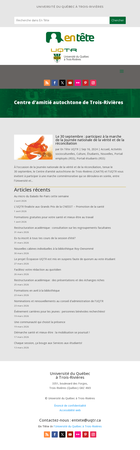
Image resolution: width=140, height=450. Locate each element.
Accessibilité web (70, 410)
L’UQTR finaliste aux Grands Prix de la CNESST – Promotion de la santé (59, 206)
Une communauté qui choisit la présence (39, 322)
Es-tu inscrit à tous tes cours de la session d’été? (45, 238)
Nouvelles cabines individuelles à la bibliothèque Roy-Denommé (54, 248)
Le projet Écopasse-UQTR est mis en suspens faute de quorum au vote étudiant (64, 259)
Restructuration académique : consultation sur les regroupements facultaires (62, 228)
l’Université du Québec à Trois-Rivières (78, 426)
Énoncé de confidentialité (70, 405)
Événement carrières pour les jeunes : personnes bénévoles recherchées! (59, 311)
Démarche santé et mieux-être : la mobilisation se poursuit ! (52, 332)
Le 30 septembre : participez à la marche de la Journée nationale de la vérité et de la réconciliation (89, 140)
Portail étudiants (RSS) (91, 158)
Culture (81, 154)
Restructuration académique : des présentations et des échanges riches (59, 280)
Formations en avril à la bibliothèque (37, 290)
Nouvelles (107, 154)
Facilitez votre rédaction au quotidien (37, 269)
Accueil (105, 149)
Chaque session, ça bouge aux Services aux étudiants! (48, 343)
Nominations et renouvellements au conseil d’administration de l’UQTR (58, 301)
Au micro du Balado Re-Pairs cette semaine (41, 196)
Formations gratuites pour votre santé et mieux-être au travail (53, 217)
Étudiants (93, 154)
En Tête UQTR (69, 149)
